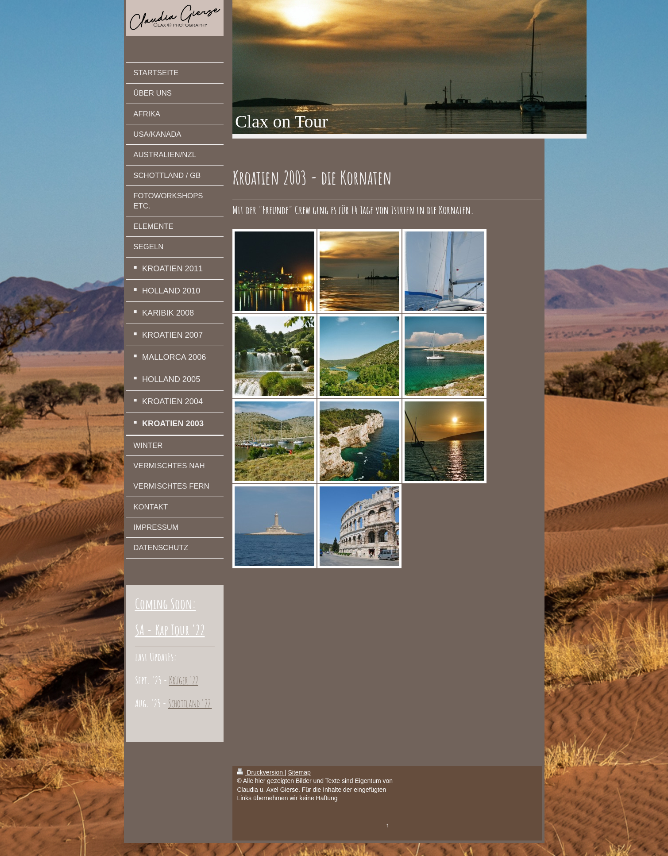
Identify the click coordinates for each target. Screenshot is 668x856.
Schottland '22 (190, 703)
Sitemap (299, 772)
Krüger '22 (183, 680)
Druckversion (260, 772)
